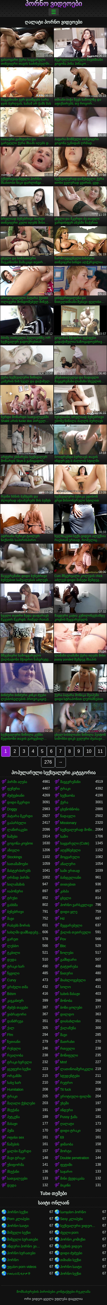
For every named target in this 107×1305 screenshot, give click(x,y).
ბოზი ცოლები (71, 1008)
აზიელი (13, 850)
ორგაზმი (14, 1076)
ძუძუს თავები (17, 1008)
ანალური (67, 864)
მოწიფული (69, 1055)
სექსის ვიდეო (71, 1246)
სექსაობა (67, 796)
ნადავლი (67, 816)
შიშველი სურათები (22, 1239)
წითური (66, 973)
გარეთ (12, 939)
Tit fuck (65, 1090)
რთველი (67, 1049)
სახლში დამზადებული (25, 932)
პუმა (10, 1131)
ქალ (10, 1028)
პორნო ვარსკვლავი (76, 905)
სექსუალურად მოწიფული (78, 830)
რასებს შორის (18, 925)
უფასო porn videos (21, 1267)
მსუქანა (13, 1110)
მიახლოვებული (73, 980)
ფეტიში (66, 1165)
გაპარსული (16, 823)
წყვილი (13, 973)
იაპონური (15, 891)
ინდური (66, 1110)
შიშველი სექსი (19, 1233)
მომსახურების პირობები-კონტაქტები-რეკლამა (53, 1291)
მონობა (66, 1001)
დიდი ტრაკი (70, 1131)
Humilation (15, 1090)
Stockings (14, 857)
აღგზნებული (70, 850)
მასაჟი (12, 1124)
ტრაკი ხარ (16, 966)
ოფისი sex (15, 1137)
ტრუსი (12, 898)
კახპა (64, 891)
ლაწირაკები (17, 830)
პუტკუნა (13, 1117)
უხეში (64, 1103)
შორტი (65, 1151)
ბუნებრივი (15, 912)
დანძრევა (15, 1021)
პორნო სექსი (17, 1212)
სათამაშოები (17, 864)
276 (48, 762)
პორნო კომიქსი (72, 1239)
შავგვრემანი (70, 782)
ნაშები (12, 837)
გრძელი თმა (17, 987)
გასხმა (12, 905)
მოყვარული (70, 857)
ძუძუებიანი (15, 796)
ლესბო (13, 946)
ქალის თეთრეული (75, 932)
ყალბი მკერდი (19, 1151)
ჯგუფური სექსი (19, 1069)
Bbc (63, 946)
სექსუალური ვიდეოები (78, 1226)
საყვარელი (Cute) (74, 843)
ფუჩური (13, 789)
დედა (11, 960)
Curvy (11, 980)
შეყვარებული (71, 925)
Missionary (68, 823)
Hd (62, 919)
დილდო (67, 1014)
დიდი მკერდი (18, 802)
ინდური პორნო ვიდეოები (25, 1246)
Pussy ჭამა (68, 1117)
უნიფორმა (15, 1165)
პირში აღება (17, 782)
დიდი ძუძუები (71, 1253)
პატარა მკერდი (20, 816)
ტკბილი (13, 953)
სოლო (65, 987)
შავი (10, 919)
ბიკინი (65, 1185)
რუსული (14, 1049)
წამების (13, 1144)
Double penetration (74, 1158)
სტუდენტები (70, 1076)
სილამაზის (16, 884)
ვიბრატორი (16, 1014)
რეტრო (66, 1083)
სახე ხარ (14, 1083)
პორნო (13, 1260)
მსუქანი (13, 1172)
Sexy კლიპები (71, 1219)
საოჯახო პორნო (73, 1212)
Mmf (63, 1062)
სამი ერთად (70, 871)
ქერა (64, 802)
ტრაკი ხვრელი (19, 1062)
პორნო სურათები (21, 1253)
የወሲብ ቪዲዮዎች (19, 1274)
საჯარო (66, 1172)
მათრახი (67, 1042)
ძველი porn (69, 1233)
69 (62, 1137)
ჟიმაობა (66, 1144)
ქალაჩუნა (68, 1028)
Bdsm (11, 994)
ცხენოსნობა (69, 809)
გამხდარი (68, 960)
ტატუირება (69, 966)
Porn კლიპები (18, 1219)
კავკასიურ (15, 1001)
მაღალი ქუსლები (21, 1103)
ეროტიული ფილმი (75, 1096)
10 (89, 751)
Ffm (10, 1035)
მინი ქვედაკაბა (72, 1178)
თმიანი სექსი (70, 1260)
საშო (64, 837)
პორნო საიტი (18, 1226)
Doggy (12, 809)
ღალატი (67, 1124)
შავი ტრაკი (16, 1158)
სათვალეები (17, 1178)
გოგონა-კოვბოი (20, 843)
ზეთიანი (13, 1042)
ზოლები (66, 953)
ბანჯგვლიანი (70, 878)
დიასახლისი (70, 1021)
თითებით (68, 884)
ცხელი (65, 898)
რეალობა (15, 1055)
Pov (63, 939)
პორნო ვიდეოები (53, 3)
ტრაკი (65, 789)
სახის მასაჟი (70, 994)
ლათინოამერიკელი (76, 1069)
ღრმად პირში (18, 878)
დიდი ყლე (68, 912)
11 (100, 751)
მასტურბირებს (19, 871)
